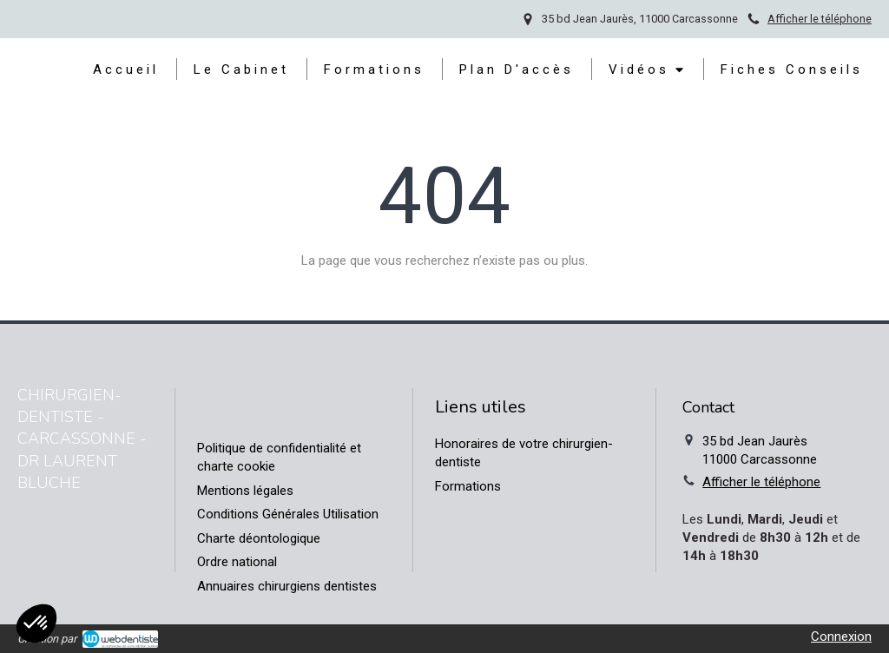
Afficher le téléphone (819, 18)
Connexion (841, 636)
